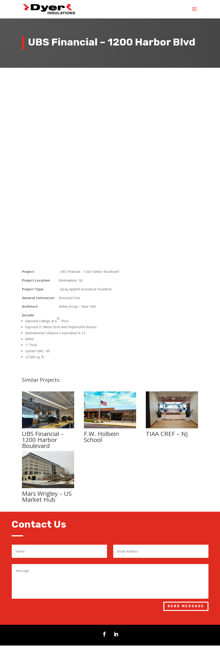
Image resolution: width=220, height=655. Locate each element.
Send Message (186, 562)
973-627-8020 (71, 628)
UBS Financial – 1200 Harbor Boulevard (43, 396)
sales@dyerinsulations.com (83, 641)
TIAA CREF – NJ (167, 390)
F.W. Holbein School (101, 393)
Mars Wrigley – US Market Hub (47, 452)
